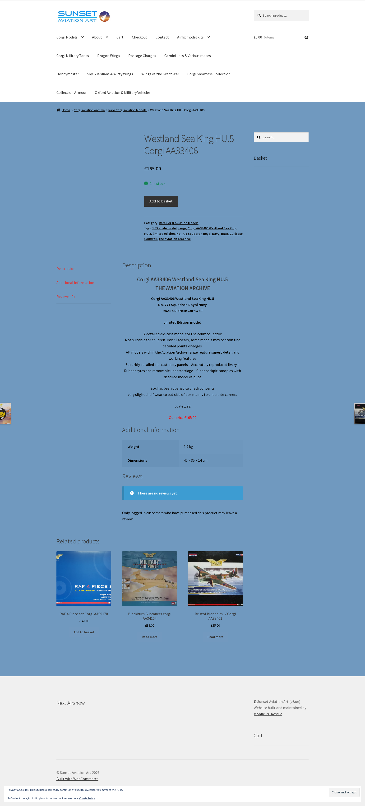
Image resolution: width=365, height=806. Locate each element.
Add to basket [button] (84, 632)
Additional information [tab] (75, 282)
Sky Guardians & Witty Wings (110, 74)
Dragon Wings (108, 55)
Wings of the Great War (160, 74)
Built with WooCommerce (77, 778)
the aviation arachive (175, 239)
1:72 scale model (164, 228)
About (97, 37)
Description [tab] (65, 268)
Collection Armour (71, 92)
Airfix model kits (190, 37)
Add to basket (161, 201)
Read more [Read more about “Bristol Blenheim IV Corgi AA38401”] (215, 637)
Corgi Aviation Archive (89, 110)
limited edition (164, 233)
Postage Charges (142, 55)
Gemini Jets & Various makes (187, 55)
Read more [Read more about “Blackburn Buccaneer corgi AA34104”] (149, 637)
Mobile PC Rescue (268, 713)
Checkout (139, 37)
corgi (182, 228)
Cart (120, 37)
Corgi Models (67, 37)
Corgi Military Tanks (72, 55)
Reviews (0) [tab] (65, 296)
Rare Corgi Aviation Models (127, 110)
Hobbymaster (67, 74)
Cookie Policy (87, 798)
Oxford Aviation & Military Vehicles (123, 92)
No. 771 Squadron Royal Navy (197, 233)
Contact (162, 37)
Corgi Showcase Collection (209, 74)
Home (66, 110)
